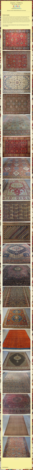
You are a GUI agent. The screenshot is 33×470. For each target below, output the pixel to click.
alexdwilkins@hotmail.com (17, 8)
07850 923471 (18, 7)
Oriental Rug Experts (5, 467)
